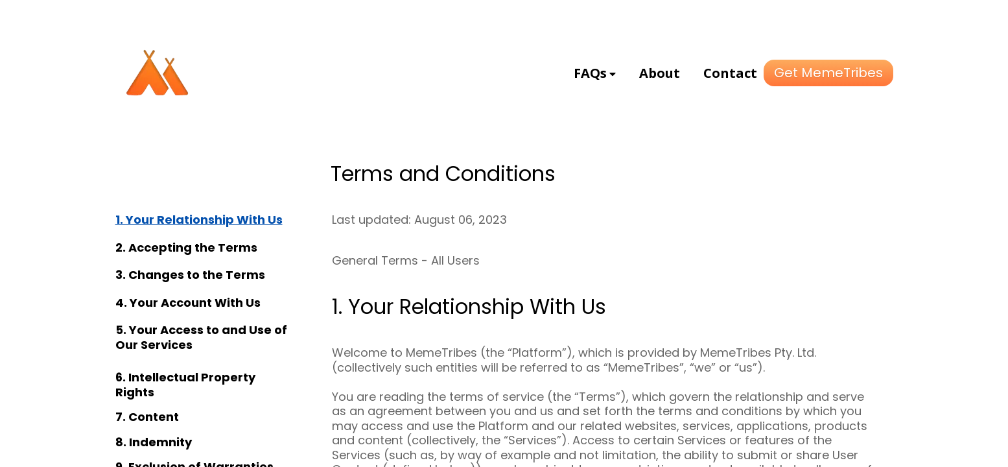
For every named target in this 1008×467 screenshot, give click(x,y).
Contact (730, 73)
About (659, 73)
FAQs (590, 73)
